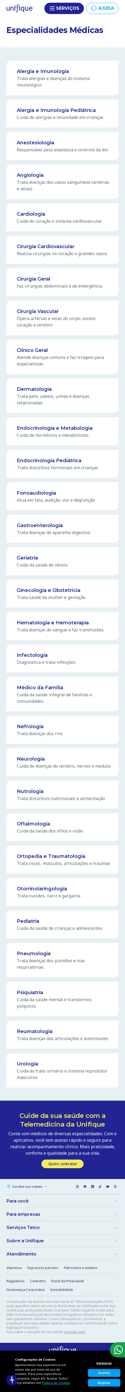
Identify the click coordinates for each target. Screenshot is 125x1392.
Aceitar (104, 1373)
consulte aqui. (75, 1332)
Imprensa (14, 1268)
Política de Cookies (56, 1383)
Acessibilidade (61, 1289)
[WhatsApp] (117, 1349)
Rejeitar (104, 1383)
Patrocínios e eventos (80, 1268)
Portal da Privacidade (67, 1281)
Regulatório (15, 1281)
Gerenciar (104, 1363)
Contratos (38, 1281)
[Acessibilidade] (11, 1380)
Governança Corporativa (25, 1289)
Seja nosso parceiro (42, 1268)
